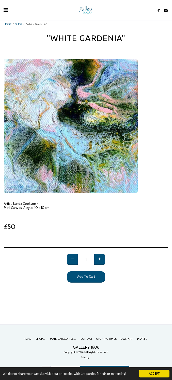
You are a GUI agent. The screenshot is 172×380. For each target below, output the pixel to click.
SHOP (18, 24)
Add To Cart (86, 276)
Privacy (85, 357)
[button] (5, 10)
